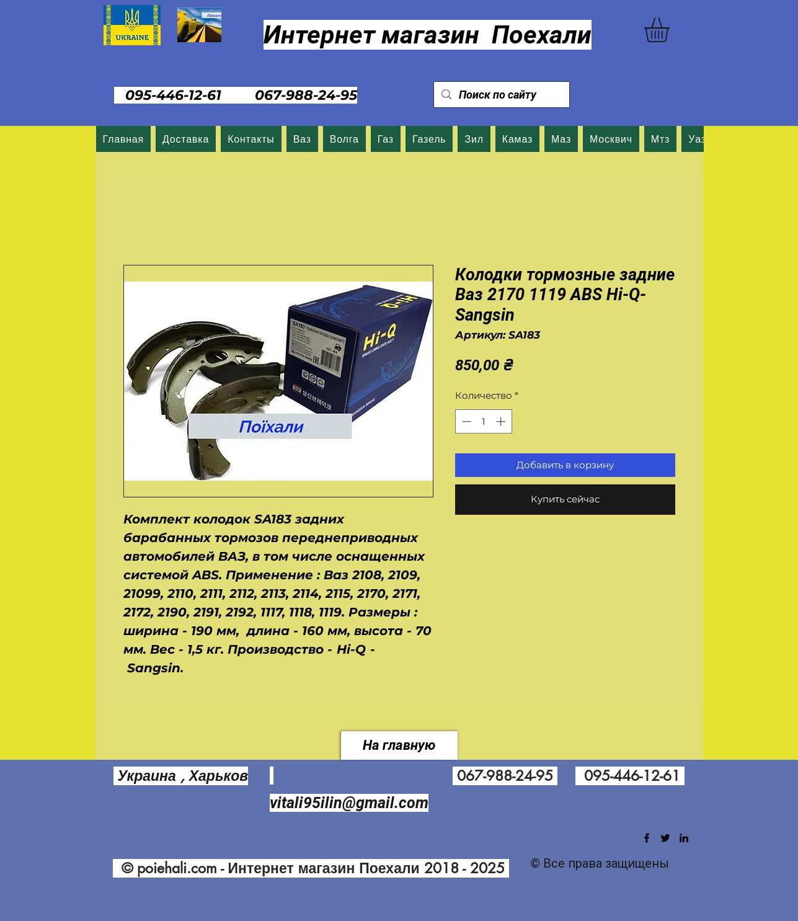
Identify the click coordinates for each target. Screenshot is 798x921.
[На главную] (399, 745)
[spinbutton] (483, 421)
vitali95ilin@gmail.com (349, 803)
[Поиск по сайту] (501, 94)
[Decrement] (465, 421)
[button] (671, 29)
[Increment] (502, 421)
